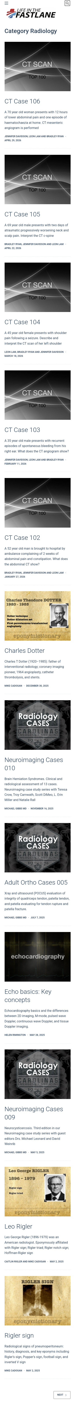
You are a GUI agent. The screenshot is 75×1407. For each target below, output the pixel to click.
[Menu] (6, 3)
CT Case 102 (22, 537)
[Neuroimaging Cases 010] (38, 725)
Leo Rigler (18, 1226)
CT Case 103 (22, 430)
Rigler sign (19, 1335)
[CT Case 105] (38, 179)
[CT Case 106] (38, 66)
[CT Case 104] (38, 287)
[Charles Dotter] (38, 616)
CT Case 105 (22, 214)
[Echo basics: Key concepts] (38, 957)
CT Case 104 (22, 322)
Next (62, 1394)
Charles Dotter (25, 650)
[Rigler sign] (38, 1301)
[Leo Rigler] (38, 1191)
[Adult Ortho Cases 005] (38, 848)
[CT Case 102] (38, 503)
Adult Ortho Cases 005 (36, 882)
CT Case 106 (22, 101)
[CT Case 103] (38, 395)
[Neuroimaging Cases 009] (38, 1074)
